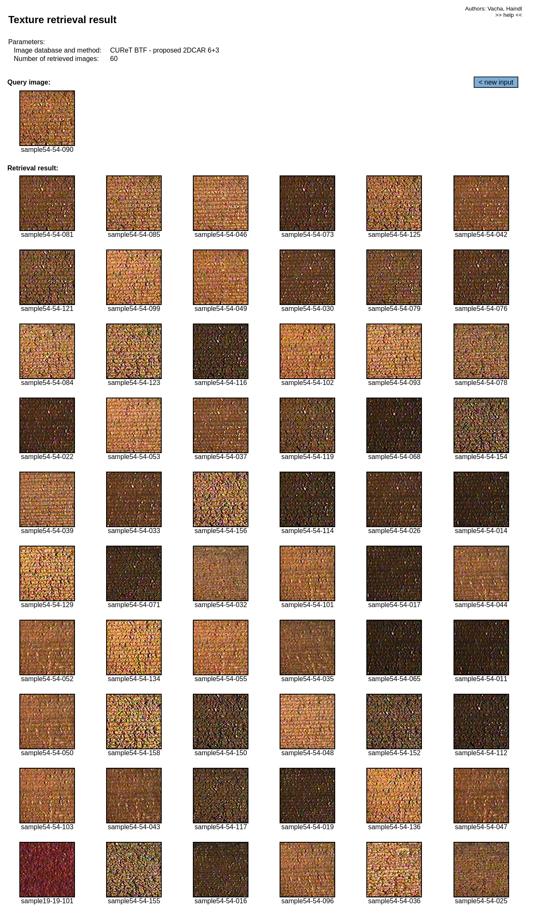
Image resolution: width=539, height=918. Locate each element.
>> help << (508, 15)
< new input (496, 82)
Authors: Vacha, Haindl (493, 8)
